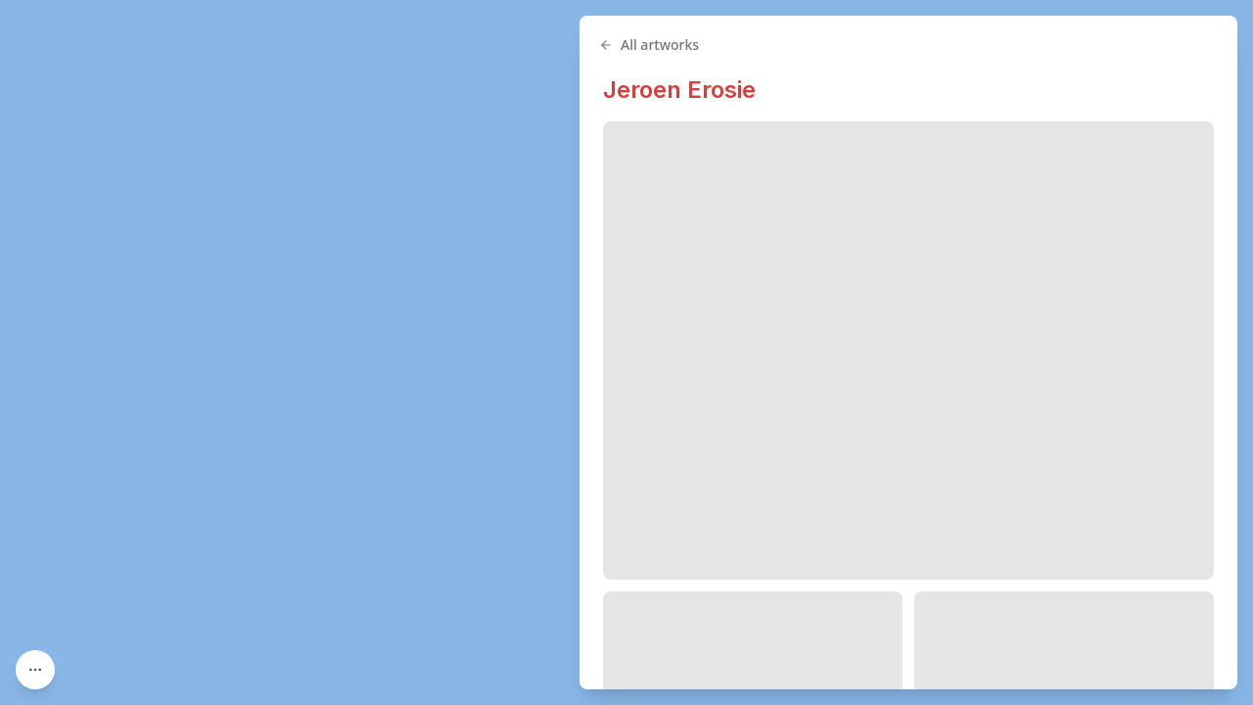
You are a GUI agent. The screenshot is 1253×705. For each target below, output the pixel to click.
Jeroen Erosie (679, 89)
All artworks (649, 44)
